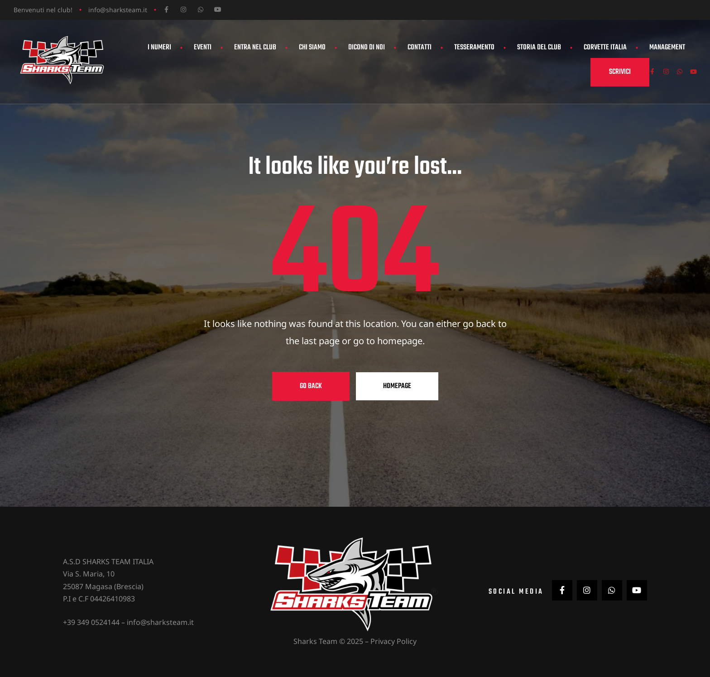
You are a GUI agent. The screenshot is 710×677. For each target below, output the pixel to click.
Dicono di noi (366, 47)
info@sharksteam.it (117, 9)
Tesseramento (474, 47)
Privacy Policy (393, 641)
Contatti (420, 47)
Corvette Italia (605, 47)
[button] (609, 72)
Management (667, 47)
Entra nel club (255, 47)
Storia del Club (539, 47)
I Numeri (159, 47)
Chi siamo (312, 47)
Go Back (311, 386)
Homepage (397, 386)
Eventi (202, 47)
